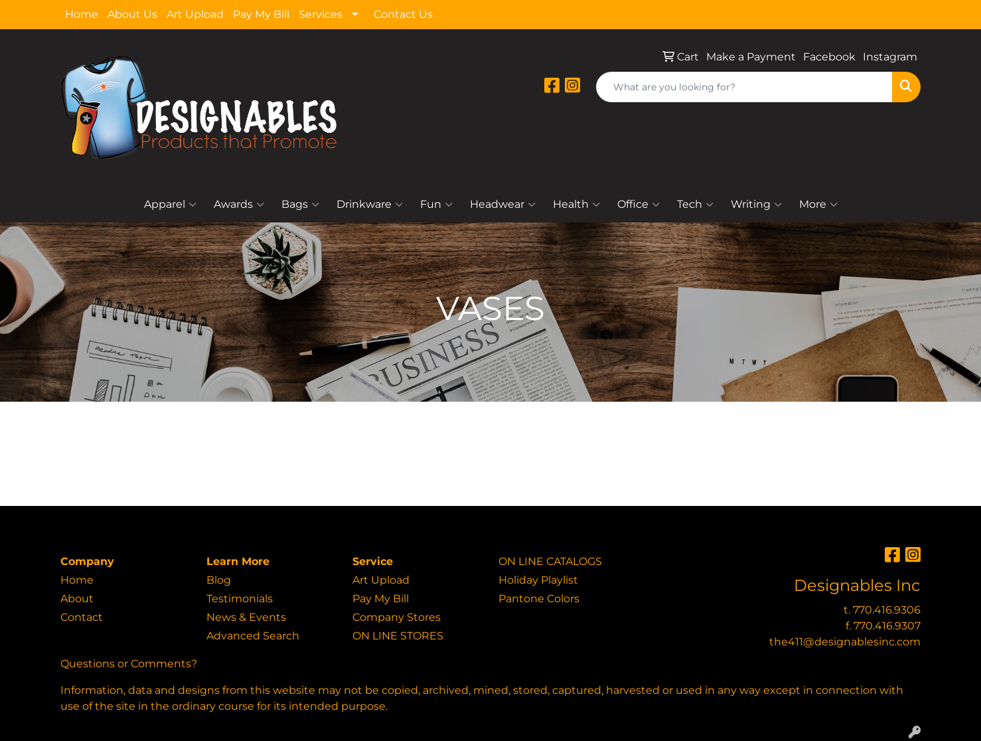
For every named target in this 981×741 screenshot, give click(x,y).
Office (638, 204)
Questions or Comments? (128, 663)
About (77, 598)
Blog (218, 580)
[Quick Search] (744, 87)
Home (81, 14)
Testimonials (239, 598)
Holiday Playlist (538, 580)
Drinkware (370, 204)
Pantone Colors (538, 598)
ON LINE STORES (397, 635)
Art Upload (195, 14)
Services (320, 14)
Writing (756, 204)
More (818, 204)
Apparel (170, 204)
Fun (436, 204)
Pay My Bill (261, 14)
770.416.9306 (887, 610)
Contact (81, 617)
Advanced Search (252, 635)
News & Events (246, 617)
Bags (300, 204)
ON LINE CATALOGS (550, 561)
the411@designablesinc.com (845, 641)
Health (576, 204)
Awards (239, 204)
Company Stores (396, 617)
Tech (695, 204)
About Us (132, 14)
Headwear (503, 204)
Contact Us (403, 14)
